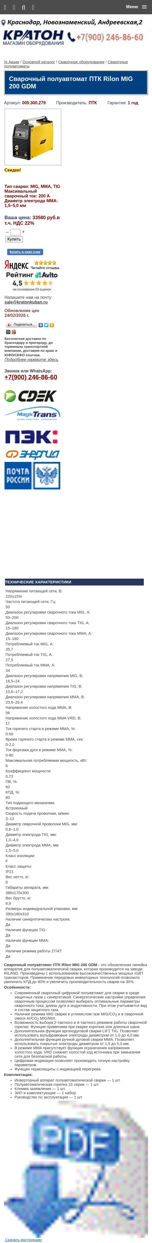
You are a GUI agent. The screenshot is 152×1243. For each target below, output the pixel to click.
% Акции (11, 41)
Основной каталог (38, 41)
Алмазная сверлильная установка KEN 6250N (87, 1051)
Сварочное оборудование (81, 41)
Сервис (70, 1228)
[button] (136, 7)
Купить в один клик (25, 231)
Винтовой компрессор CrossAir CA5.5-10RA (84, 1134)
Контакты (55, 1228)
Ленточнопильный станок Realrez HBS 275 (83, 1175)
